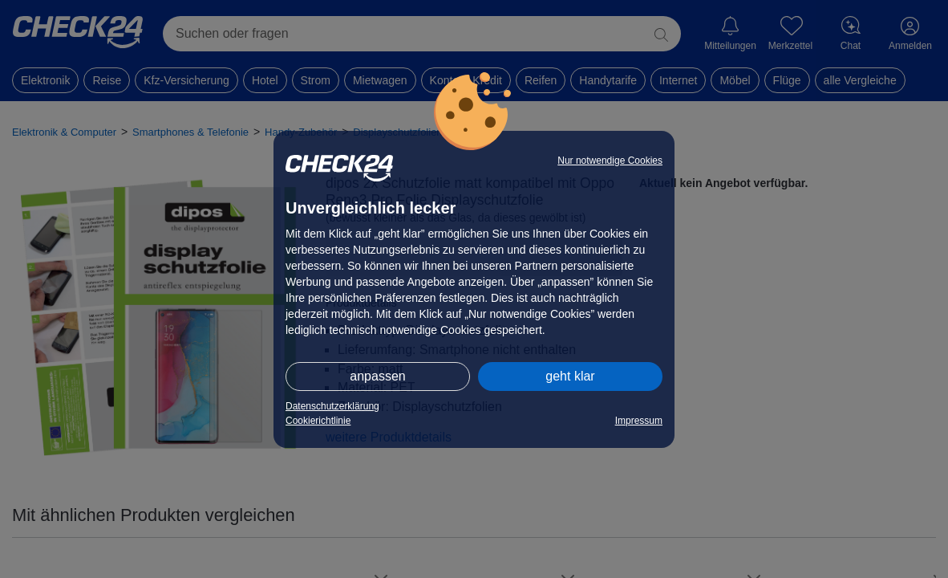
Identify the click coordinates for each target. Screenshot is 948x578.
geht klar (569, 376)
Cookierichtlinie (318, 420)
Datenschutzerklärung (332, 406)
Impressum (638, 420)
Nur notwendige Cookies (609, 160)
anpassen (377, 376)
